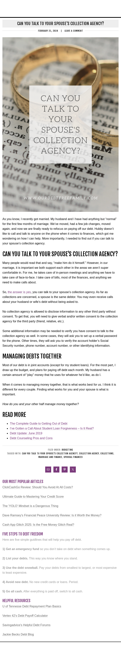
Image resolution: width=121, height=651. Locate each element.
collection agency (89, 453)
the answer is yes (19, 292)
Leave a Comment (74, 30)
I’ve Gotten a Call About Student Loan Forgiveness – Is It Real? (52, 428)
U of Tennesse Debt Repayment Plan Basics (31, 606)
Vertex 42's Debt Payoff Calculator (25, 615)
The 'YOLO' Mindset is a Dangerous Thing (30, 506)
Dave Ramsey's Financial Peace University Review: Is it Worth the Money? (51, 515)
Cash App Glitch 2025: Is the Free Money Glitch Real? (38, 524)
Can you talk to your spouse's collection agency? (50, 453)
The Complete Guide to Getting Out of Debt (38, 423)
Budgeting (67, 449)
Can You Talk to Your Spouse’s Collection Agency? (60, 23)
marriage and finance (50, 457)
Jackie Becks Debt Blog (18, 634)
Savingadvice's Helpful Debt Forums (26, 625)
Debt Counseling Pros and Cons (31, 438)
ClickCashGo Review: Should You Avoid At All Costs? (37, 487)
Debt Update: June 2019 (26, 433)
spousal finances (73, 457)
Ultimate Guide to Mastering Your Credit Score (33, 496)
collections (107, 453)
